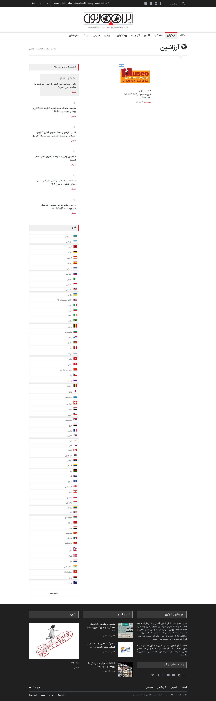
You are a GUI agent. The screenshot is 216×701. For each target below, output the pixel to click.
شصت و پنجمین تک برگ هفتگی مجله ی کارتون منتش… (76, 3)
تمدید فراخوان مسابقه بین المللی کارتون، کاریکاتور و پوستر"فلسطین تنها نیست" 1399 (54, 134)
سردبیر (42, 695)
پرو (73, 348)
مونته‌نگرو (71, 543)
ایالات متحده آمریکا (67, 300)
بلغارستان (71, 332)
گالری (147, 35)
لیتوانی (72, 508)
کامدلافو (75, 663)
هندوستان (70, 566)
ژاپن (73, 391)
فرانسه (72, 431)
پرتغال (72, 342)
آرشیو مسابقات (44, 49)
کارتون (174, 687)
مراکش (72, 523)
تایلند (72, 353)
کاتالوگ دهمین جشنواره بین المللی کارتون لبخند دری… (101, 645)
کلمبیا (72, 465)
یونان (72, 583)
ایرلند (72, 315)
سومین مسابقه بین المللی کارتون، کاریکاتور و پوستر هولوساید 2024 (54, 110)
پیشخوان (122, 35)
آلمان (72, 252)
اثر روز (137, 35)
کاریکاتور (162, 687)
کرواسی (72, 460)
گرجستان (71, 486)
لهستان (72, 497)
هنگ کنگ (70, 572)
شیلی (72, 414)
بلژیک (72, 326)
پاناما (73, 337)
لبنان (73, 492)
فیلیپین (72, 435)
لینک (85, 35)
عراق (73, 425)
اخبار (113, 635)
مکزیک (72, 538)
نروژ (73, 556)
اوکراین (72, 295)
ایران (72, 310)
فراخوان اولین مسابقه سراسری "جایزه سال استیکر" (55, 158)
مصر (73, 528)
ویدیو (107, 35)
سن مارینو (71, 397)
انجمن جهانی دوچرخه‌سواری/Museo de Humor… (137, 94)
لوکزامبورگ (71, 502)
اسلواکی (71, 274)
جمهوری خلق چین (68, 370)
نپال (73, 549)
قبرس (72, 440)
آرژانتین (71, 241)
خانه (182, 35)
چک (73, 375)
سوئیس (71, 403)
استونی (72, 268)
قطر (73, 445)
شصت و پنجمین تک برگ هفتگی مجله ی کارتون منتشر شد (101, 627)
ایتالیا (72, 305)
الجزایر (72, 279)
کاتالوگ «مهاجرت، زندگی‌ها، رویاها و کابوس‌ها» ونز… (101, 665)
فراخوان (171, 35)
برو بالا (36, 687)
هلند (73, 561)
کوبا (73, 476)
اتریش (72, 258)
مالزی (72, 512)
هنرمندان (73, 35)
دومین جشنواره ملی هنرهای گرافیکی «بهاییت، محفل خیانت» (58, 206)
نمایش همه (54, 593)
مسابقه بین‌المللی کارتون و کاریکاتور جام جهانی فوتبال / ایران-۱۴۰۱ (56, 182)
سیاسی (76, 667)
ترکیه (73, 359)
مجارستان (71, 517)
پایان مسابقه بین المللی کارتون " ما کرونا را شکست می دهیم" (55, 85)
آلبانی (72, 247)
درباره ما (51, 695)
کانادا (72, 450)
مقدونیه (71, 533)
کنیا (73, 471)
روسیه (72, 380)
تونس (72, 364)
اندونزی (71, 284)
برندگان (158, 35)
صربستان (71, 420)
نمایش (73, 92)
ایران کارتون (173, 694)
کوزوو (72, 481)
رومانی (72, 386)
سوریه (72, 409)
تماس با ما (33, 695)
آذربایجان (71, 236)
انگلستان (71, 289)
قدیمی (96, 35)
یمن (73, 577)
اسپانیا (72, 263)
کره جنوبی (71, 455)
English (61, 695)
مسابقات (147, 102)
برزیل (72, 320)
